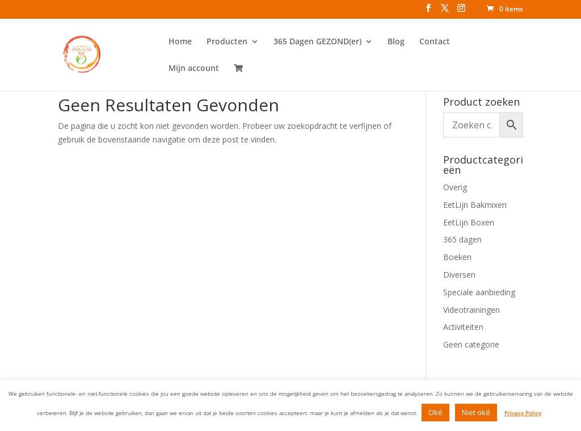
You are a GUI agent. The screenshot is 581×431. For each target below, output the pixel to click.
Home (180, 42)
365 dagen (462, 239)
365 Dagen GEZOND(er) (317, 42)
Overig (455, 187)
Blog (396, 42)
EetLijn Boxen (468, 222)
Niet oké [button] (476, 412)
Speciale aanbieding (479, 292)
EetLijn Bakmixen (475, 204)
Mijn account (194, 68)
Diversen (459, 274)
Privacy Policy (522, 413)
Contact (434, 42)
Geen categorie (471, 344)
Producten (227, 42)
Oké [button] (435, 412)
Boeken (457, 257)
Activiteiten (463, 326)
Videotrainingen (471, 309)
